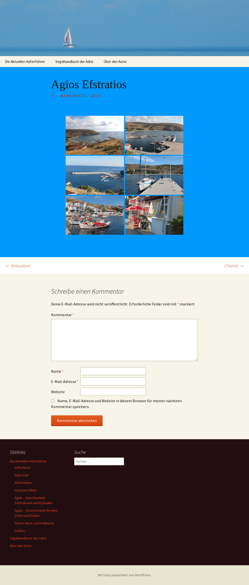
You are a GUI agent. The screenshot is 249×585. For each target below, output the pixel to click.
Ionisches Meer (26, 490)
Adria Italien (23, 482)
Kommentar (62, 314)
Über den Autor (115, 61)
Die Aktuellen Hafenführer (25, 61)
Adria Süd (21, 475)
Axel (98, 95)
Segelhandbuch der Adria (74, 61)
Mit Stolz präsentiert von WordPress (124, 575)
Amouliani (17, 266)
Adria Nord (22, 467)
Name (57, 371)
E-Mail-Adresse (65, 381)
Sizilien (20, 530)
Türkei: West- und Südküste (34, 523)
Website (58, 391)
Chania (234, 266)
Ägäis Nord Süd (75, 95)
